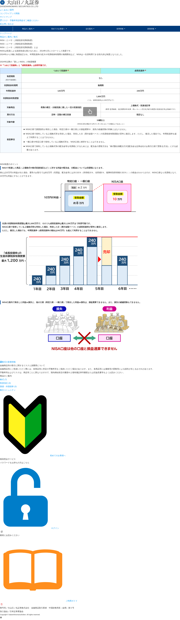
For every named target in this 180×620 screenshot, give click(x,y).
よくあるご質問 (7, 10)
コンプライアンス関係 (10, 13)
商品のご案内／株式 (9, 37)
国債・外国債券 (8, 387)
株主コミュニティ (8, 390)
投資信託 (5, 383)
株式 (3, 380)
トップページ (6, 33)
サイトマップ (6, 17)
